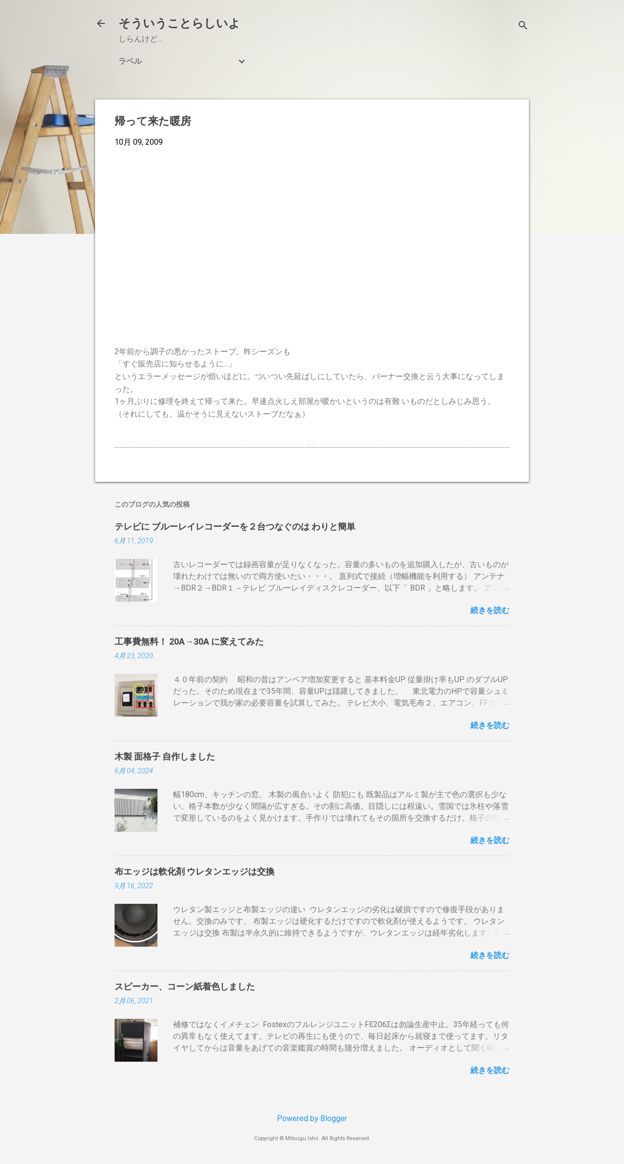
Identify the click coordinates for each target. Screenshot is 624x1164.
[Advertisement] (312, 228)
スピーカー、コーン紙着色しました (185, 986)
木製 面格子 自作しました (165, 756)
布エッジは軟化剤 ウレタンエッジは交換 (194, 871)
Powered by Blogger (312, 1118)
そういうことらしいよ (179, 23)
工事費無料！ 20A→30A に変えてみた (189, 641)
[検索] (523, 26)
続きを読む (489, 610)
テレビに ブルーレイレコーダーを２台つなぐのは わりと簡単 (235, 526)
